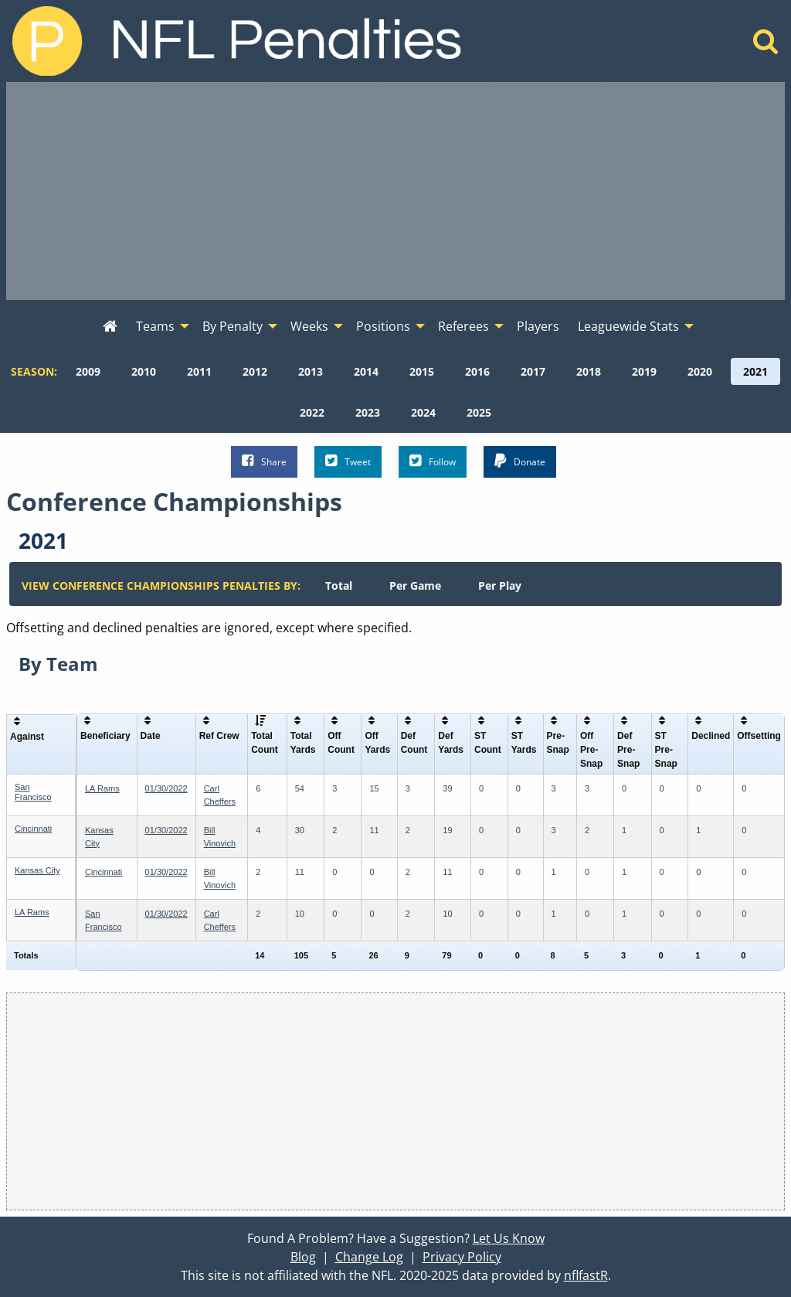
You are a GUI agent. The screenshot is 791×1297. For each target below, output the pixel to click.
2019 (644, 371)
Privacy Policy (462, 1256)
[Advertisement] (395, 191)
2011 (199, 371)
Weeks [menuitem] (309, 326)
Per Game (415, 585)
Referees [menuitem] (463, 326)
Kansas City (37, 870)
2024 (423, 412)
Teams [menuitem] (155, 326)
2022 (312, 412)
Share (264, 461)
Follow (432, 461)
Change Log (369, 1256)
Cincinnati (33, 828)
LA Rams (102, 788)
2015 (421, 371)
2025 (479, 412)
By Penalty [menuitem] (232, 326)
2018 (588, 371)
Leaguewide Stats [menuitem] (628, 326)
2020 (699, 371)
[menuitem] (110, 327)
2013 (310, 371)
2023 (367, 412)
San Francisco (33, 792)
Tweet (348, 461)
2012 (255, 371)
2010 (143, 371)
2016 (477, 371)
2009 (88, 371)
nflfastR (586, 1275)
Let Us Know (509, 1238)
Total (338, 585)
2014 (366, 371)
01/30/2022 (166, 788)
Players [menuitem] (538, 326)
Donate (519, 461)
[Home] (766, 45)
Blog (303, 1256)
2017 (533, 371)
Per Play (499, 585)
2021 (755, 371)
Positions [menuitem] (383, 326)
